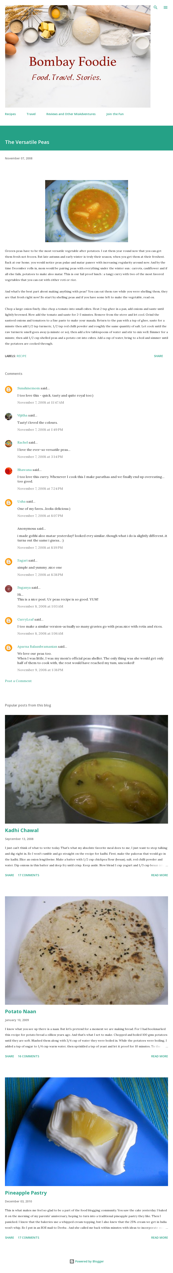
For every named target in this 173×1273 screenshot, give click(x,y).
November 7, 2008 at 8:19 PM (40, 547)
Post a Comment (18, 681)
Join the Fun (115, 114)
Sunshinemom (28, 388)
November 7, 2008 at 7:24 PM (40, 488)
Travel (31, 114)
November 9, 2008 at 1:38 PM (40, 670)
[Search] (155, 7)
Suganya (24, 587)
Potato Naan (20, 1011)
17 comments (28, 875)
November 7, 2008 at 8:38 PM (40, 575)
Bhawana (24, 470)
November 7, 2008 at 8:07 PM (40, 516)
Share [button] (158, 356)
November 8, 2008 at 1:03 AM (40, 606)
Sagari (22, 560)
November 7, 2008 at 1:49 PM (40, 429)
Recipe (21, 356)
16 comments (28, 1056)
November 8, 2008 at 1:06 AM (40, 633)
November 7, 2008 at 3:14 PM (40, 457)
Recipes (10, 114)
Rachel (22, 442)
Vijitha (22, 415)
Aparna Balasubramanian (37, 646)
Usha (21, 501)
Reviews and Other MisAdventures (71, 114)
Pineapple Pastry (26, 1192)
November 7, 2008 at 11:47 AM (40, 402)
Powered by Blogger (86, 1261)
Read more (159, 875)
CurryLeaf (25, 619)
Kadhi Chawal (22, 830)
